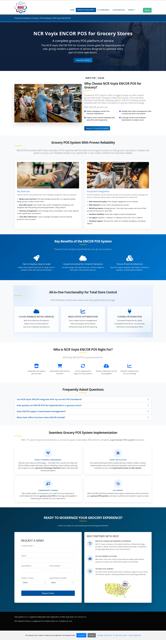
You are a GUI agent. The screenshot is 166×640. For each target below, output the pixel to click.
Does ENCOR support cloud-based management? (41, 411)
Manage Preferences (105, 635)
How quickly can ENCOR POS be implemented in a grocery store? (49, 405)
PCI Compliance (104, 10)
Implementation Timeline (57, 578)
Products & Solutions (86, 10)
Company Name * (27, 546)
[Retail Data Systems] (20, 7)
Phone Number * (55, 566)
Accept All (81, 635)
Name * (24, 556)
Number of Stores (27, 578)
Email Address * (26, 566)
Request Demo (48, 593)
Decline (91, 635)
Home (72, 10)
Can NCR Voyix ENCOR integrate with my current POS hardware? (49, 399)
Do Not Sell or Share (120, 635)
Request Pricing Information (97, 128)
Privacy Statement (135, 635)
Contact (131, 10)
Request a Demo (83, 60)
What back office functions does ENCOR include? (41, 417)
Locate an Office (119, 10)
